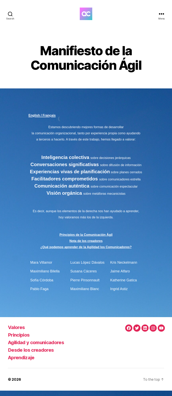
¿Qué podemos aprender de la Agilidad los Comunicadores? (86, 252)
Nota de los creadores (86, 246)
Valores (16, 333)
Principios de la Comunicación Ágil (86, 240)
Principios (19, 340)
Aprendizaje (21, 363)
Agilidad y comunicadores (36, 348)
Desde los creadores (31, 355)
